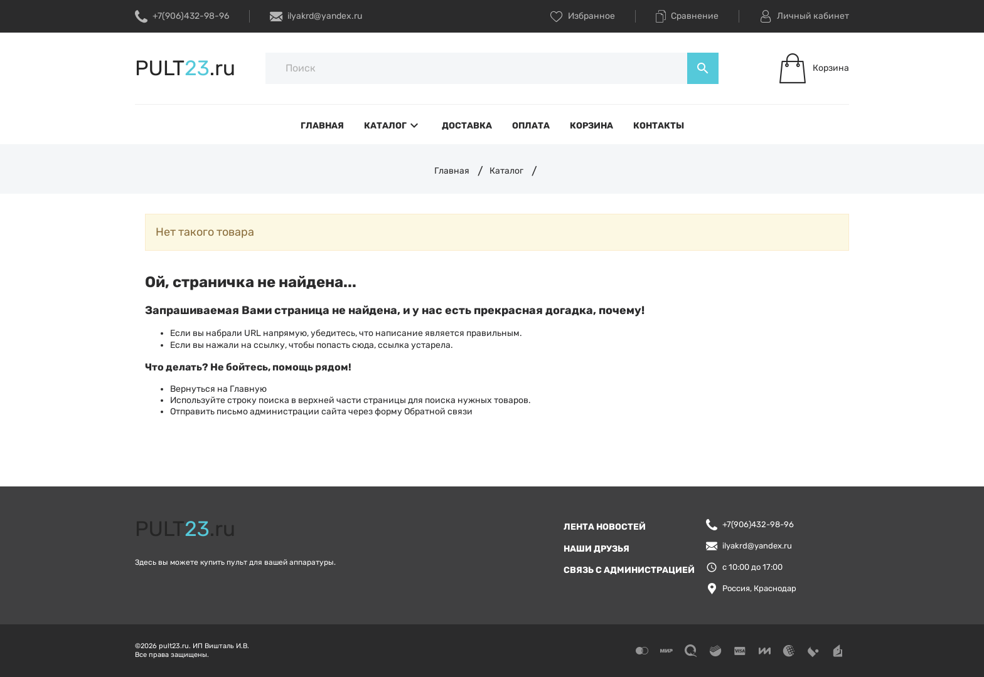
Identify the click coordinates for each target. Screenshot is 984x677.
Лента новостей (605, 527)
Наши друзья (596, 548)
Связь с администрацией (629, 570)
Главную (248, 389)
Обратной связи (438, 411)
